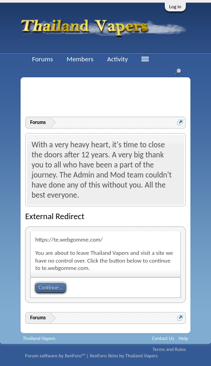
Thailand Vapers (39, 338)
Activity (117, 59)
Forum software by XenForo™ (55, 356)
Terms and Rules (169, 349)
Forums (42, 59)
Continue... (50, 288)
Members (80, 59)
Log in (175, 7)
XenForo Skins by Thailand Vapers (124, 356)
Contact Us (163, 338)
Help (183, 338)
